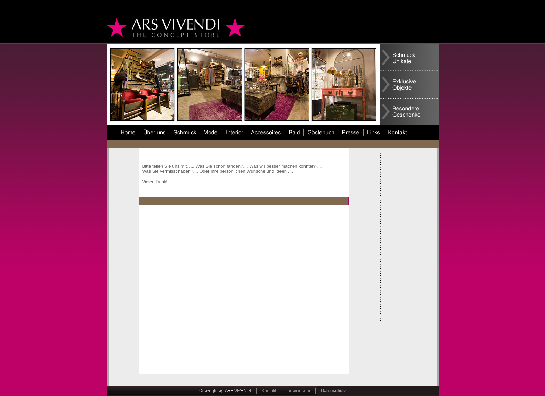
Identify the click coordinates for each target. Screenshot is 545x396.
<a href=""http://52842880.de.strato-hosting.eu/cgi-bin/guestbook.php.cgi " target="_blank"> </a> (243, 289)
